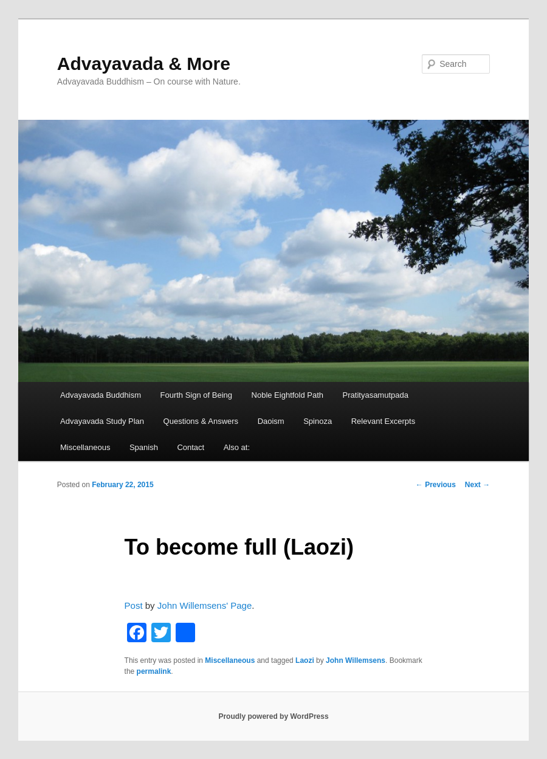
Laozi (304, 660)
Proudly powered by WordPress (273, 716)
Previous (436, 484)
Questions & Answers (201, 421)
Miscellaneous (85, 447)
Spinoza (317, 421)
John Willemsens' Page (204, 605)
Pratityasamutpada (375, 395)
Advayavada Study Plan (102, 421)
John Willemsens (355, 660)
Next (477, 484)
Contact (190, 447)
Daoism (271, 421)
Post (134, 605)
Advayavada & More (143, 64)
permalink (154, 671)
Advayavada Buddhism (100, 395)
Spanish (143, 447)
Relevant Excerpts (383, 421)
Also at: (237, 447)
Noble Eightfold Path (288, 395)
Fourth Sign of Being (196, 395)
